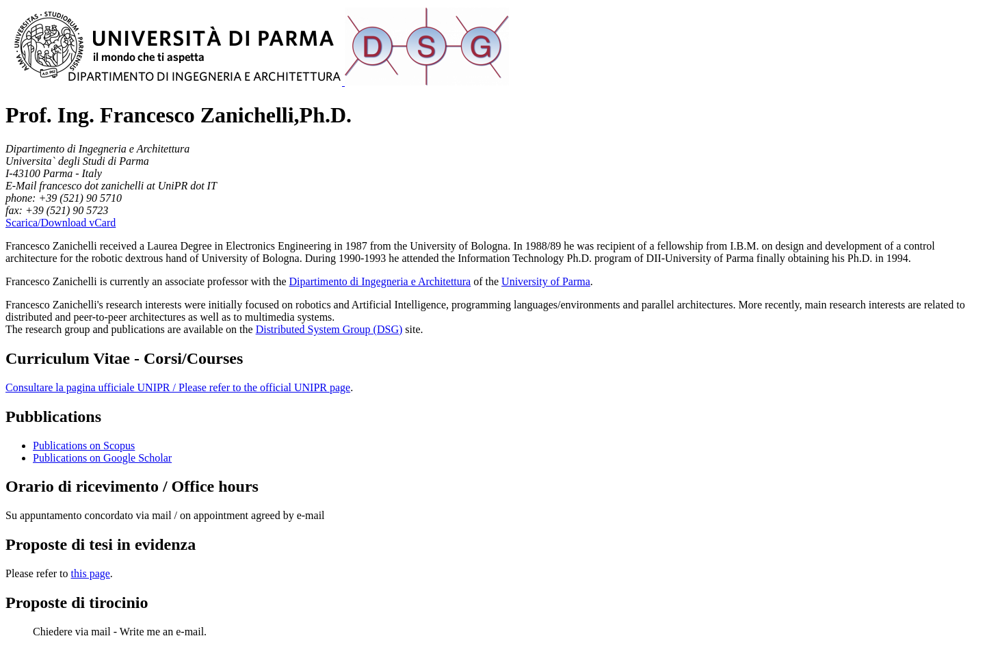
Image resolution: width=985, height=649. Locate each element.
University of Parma (545, 281)
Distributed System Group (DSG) (329, 329)
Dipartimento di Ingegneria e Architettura (380, 281)
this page (90, 573)
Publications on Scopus (84, 445)
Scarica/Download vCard (60, 222)
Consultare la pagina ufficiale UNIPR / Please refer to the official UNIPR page (177, 387)
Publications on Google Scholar (102, 458)
